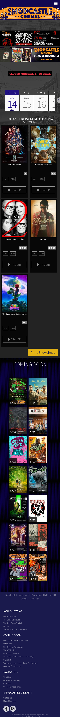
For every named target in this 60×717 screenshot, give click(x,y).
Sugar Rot (7, 659)
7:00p (13, 253)
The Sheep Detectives (11, 619)
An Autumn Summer (11, 653)
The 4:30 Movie (9, 650)
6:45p (41, 179)
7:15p (13, 179)
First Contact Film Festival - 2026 (15, 640)
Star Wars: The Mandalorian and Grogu (18, 656)
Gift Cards (7, 683)
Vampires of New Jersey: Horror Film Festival (20, 663)
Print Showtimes (43, 352)
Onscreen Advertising (11, 680)
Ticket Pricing (8, 677)
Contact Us (7, 697)
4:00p (5, 253)
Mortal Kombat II (9, 616)
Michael (6, 626)
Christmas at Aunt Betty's (13, 647)
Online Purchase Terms (12, 686)
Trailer (14, 190)
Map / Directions (9, 701)
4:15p (5, 179)
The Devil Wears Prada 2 (12, 623)
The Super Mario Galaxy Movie (14, 629)
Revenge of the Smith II (12, 666)
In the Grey (7, 643)
